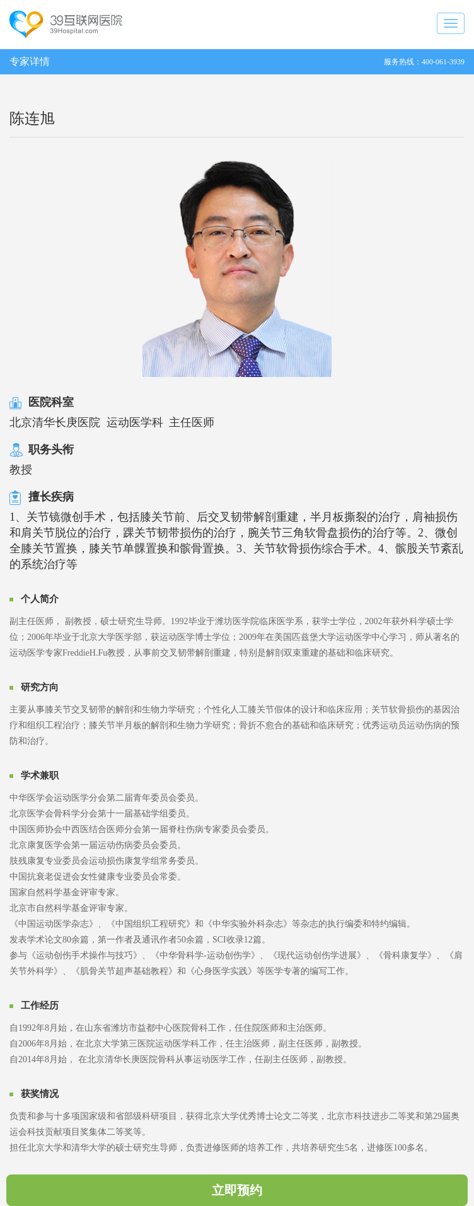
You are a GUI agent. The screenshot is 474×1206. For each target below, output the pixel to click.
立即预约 (237, 1190)
